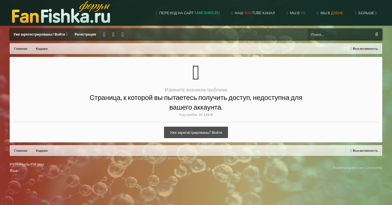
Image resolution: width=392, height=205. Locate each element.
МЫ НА (329, 13)
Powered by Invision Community (357, 167)
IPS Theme (18, 164)
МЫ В (288, 13)
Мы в (254, 13)
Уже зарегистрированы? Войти (40, 34)
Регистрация (85, 34)
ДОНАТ (367, 13)
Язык (14, 171)
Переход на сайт (146, 13)
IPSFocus (37, 164)
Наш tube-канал (211, 13)
